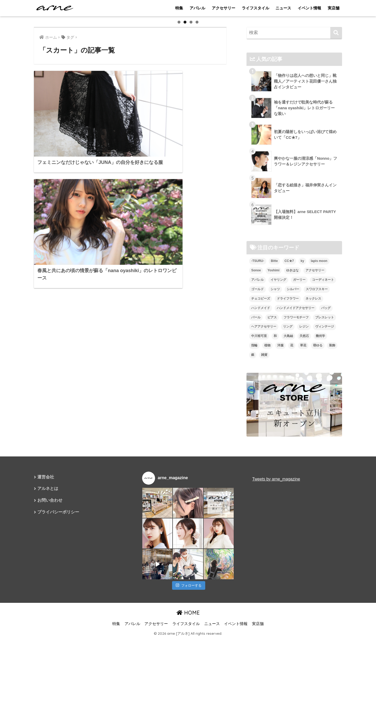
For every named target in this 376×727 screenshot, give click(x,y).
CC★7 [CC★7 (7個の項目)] (289, 404)
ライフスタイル (255, 8)
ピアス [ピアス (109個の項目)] (272, 461)
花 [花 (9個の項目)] (291, 489)
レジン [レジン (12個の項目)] (304, 470)
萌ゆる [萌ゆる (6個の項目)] (317, 489)
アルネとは (47, 632)
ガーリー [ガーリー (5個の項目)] (299, 423)
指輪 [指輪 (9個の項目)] (254, 489)
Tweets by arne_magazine (276, 622)
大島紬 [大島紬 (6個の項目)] (288, 480)
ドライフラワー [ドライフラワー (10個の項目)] (288, 442)
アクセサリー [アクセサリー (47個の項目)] (315, 414)
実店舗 (333, 8)
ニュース (283, 8)
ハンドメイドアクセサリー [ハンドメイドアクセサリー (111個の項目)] (295, 451)
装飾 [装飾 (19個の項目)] (332, 489)
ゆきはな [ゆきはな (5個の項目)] (292, 414)
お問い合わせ (49, 644)
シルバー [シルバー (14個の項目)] (293, 432)
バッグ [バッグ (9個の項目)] (326, 451)
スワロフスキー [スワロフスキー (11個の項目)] (317, 432)
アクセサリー (223, 8)
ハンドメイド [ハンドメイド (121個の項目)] (260, 451)
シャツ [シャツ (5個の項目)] (275, 432)
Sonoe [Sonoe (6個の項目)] (256, 414)
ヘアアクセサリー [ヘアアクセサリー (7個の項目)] (263, 470)
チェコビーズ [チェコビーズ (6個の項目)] (260, 442)
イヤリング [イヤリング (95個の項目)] (278, 423)
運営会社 (45, 621)
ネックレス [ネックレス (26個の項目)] (313, 442)
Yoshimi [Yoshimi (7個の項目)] (274, 414)
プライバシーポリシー (58, 656)
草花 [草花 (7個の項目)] (303, 489)
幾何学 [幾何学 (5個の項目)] (320, 480)
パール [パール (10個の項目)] (256, 461)
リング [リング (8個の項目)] (287, 470)
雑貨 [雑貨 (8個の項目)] (264, 498)
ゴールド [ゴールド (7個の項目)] (257, 432)
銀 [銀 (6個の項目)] (252, 498)
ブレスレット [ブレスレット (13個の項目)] (324, 461)
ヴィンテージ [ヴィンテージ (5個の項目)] (324, 470)
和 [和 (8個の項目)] (275, 480)
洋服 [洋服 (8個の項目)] (280, 489)
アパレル (197, 8)
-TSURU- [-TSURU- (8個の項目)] (257, 404)
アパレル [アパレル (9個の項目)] (257, 423)
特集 (179, 8)
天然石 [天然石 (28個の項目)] (304, 480)
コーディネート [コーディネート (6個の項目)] (323, 423)
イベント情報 (309, 8)
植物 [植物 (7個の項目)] (267, 489)
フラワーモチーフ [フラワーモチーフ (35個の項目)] (296, 461)
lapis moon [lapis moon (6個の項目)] (319, 404)
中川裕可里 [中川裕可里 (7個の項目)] (259, 480)
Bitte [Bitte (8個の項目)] (274, 404)
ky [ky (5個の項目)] (302, 404)
